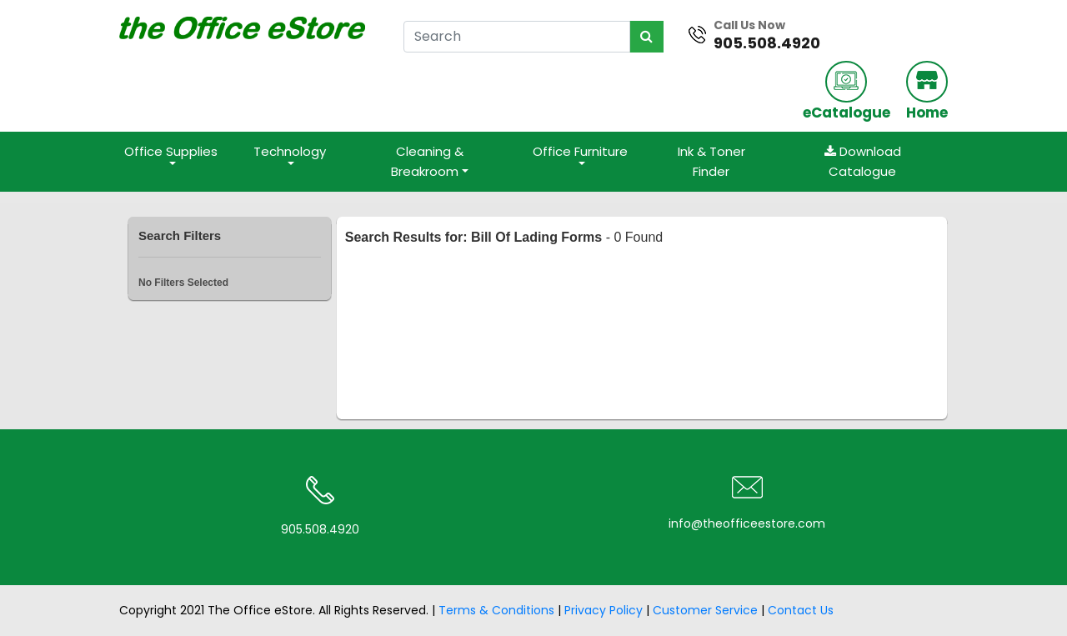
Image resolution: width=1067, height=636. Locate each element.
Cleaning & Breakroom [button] (427, 161)
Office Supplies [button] (171, 151)
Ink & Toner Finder (711, 161)
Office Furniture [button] (580, 151)
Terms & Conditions (496, 610)
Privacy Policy (603, 610)
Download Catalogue (862, 161)
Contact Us (801, 610)
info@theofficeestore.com (747, 523)
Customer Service (705, 610)
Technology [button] (289, 151)
